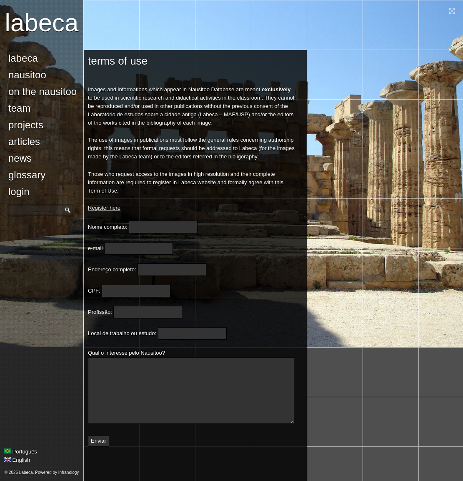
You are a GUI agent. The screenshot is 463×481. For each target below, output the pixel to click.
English (17, 460)
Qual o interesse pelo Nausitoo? (126, 353)
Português (20, 451)
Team (19, 108)
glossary (26, 174)
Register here (104, 208)
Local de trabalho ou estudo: (122, 333)
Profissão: (100, 312)
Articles (24, 141)
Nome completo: (108, 227)
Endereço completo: (112, 269)
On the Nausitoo (42, 91)
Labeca (42, 23)
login (19, 191)
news (20, 158)
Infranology (68, 472)
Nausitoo (27, 74)
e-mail (95, 248)
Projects (25, 124)
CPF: (94, 291)
